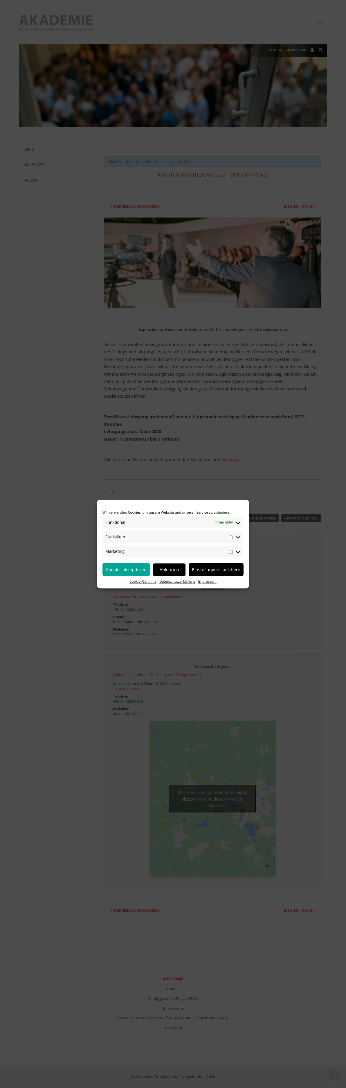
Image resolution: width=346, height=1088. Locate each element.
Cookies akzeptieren (126, 569)
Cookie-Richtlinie (142, 581)
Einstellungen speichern (216, 569)
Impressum (207, 581)
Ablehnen (169, 569)
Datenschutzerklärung (177, 581)
